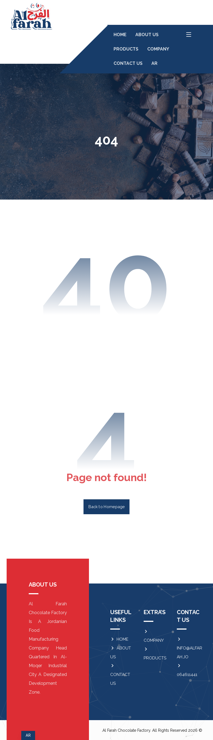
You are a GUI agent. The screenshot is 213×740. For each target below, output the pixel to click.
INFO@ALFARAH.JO (189, 648)
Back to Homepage (106, 506)
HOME (119, 639)
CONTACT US (120, 675)
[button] (188, 34)
